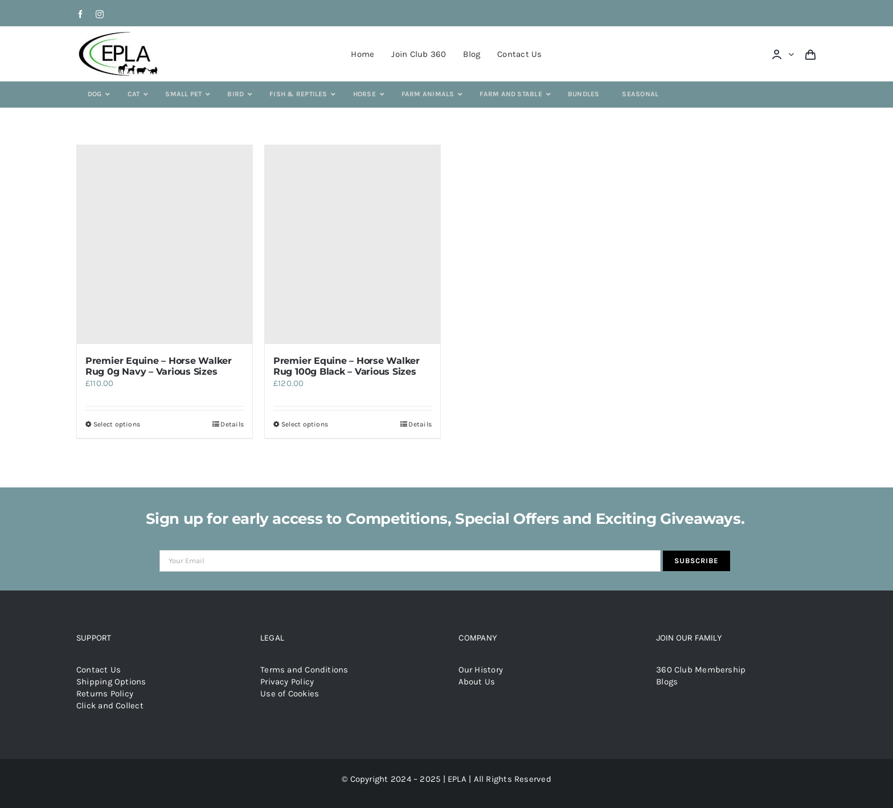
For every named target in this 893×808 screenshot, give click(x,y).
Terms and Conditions (304, 670)
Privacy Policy (287, 681)
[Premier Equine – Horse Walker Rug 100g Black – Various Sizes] (352, 244)
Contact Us (98, 670)
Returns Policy (104, 693)
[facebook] (80, 14)
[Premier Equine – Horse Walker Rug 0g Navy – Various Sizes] (164, 244)
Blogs (667, 681)
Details (232, 424)
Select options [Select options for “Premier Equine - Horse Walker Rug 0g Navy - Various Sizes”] (116, 424)
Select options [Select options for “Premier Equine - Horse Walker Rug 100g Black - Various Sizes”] (304, 424)
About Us (476, 681)
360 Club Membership (700, 670)
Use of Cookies (289, 693)
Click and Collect (110, 705)
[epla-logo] (120, 33)
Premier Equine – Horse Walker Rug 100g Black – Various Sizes (346, 366)
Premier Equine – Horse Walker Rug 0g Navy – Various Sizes (158, 366)
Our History (480, 670)
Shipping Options (111, 681)
